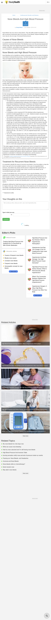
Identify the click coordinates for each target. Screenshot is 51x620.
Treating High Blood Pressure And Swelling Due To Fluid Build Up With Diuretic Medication (13, 243)
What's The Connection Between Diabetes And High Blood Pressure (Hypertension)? (39, 279)
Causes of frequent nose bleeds (14, 255)
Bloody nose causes (11, 258)
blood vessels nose (8, 467)
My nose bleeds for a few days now (13, 444)
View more (13, 271)
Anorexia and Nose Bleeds (11, 461)
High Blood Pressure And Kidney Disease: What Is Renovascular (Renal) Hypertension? (39, 269)
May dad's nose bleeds (9, 470)
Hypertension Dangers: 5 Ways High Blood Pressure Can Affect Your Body (39, 289)
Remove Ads (41, 10)
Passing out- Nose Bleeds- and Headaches (15, 458)
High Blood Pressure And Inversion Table (15, 452)
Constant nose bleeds (11, 260)
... (17, 15)
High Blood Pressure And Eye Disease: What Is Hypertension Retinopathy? (39, 240)
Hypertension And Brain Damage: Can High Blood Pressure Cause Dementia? (39, 260)
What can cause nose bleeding (12, 446)
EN (48, 2)
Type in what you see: (8, 212)
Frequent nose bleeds (11, 263)
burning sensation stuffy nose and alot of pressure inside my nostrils (23, 455)
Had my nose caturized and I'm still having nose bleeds (19, 449)
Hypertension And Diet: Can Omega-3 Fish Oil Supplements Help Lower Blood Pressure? (39, 250)
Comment (6, 219)
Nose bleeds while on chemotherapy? (14, 464)
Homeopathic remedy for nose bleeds (13, 267)
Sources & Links (9, 193)
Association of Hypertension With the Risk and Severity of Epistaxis (19, 156)
